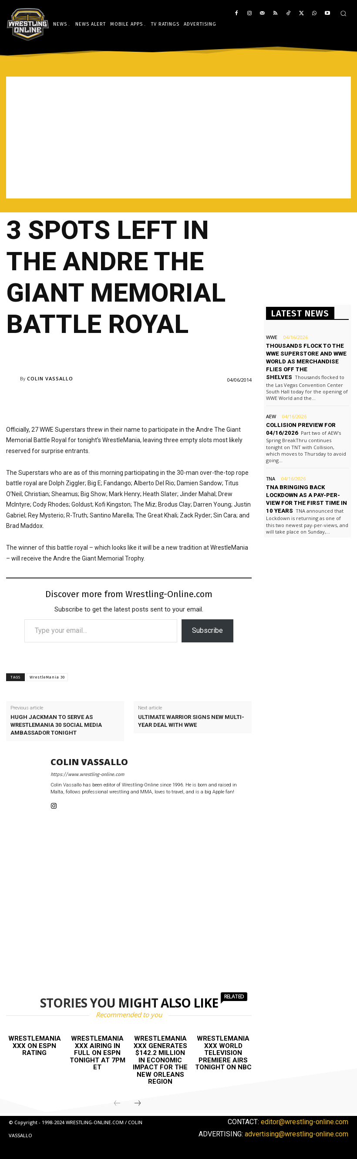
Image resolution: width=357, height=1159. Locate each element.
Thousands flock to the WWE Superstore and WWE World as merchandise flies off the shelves (306, 362)
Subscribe (207, 630)
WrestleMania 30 (47, 677)
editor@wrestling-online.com (304, 1122)
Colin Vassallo (50, 378)
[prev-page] (117, 1103)
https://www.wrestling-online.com (87, 774)
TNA (270, 478)
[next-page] (137, 1103)
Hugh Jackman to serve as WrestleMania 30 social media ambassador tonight (56, 725)
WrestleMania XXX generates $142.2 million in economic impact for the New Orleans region (160, 1060)
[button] (343, 13)
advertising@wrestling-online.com (296, 1134)
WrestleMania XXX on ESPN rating (34, 1046)
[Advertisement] (178, 137)
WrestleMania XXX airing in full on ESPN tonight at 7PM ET (97, 1053)
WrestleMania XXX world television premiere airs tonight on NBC (223, 1053)
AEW (271, 416)
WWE (271, 337)
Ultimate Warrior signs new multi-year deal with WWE (191, 721)
